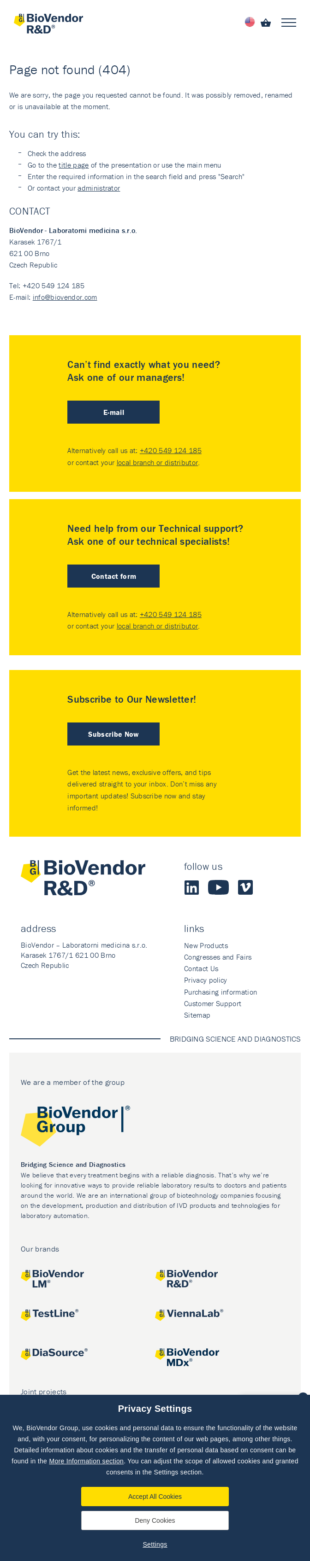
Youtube (218, 887)
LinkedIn (191, 887)
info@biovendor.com (65, 297)
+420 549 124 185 (171, 450)
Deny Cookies (155, 1520)
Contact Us (201, 968)
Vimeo (245, 887)
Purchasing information (220, 991)
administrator (99, 187)
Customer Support (212, 1003)
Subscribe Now (113, 734)
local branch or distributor (157, 462)
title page (74, 164)
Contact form (114, 576)
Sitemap (197, 1014)
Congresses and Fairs (217, 956)
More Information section (86, 1461)
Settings (155, 1544)
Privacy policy (205, 979)
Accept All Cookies (155, 1496)
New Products (206, 945)
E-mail (113, 412)
